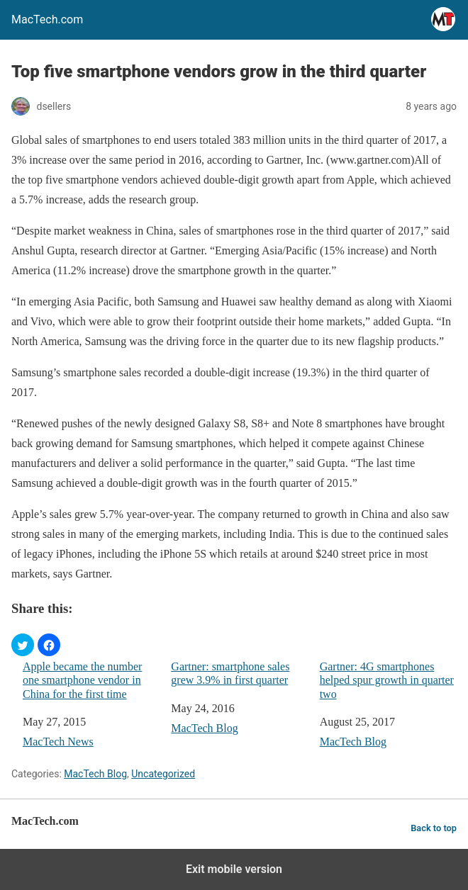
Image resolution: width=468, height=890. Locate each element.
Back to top (434, 828)
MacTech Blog (204, 728)
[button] (22, 644)
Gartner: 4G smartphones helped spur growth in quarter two (387, 679)
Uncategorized (163, 773)
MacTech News (58, 742)
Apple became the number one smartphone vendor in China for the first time (82, 679)
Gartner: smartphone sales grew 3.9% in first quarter (230, 673)
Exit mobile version (234, 869)
